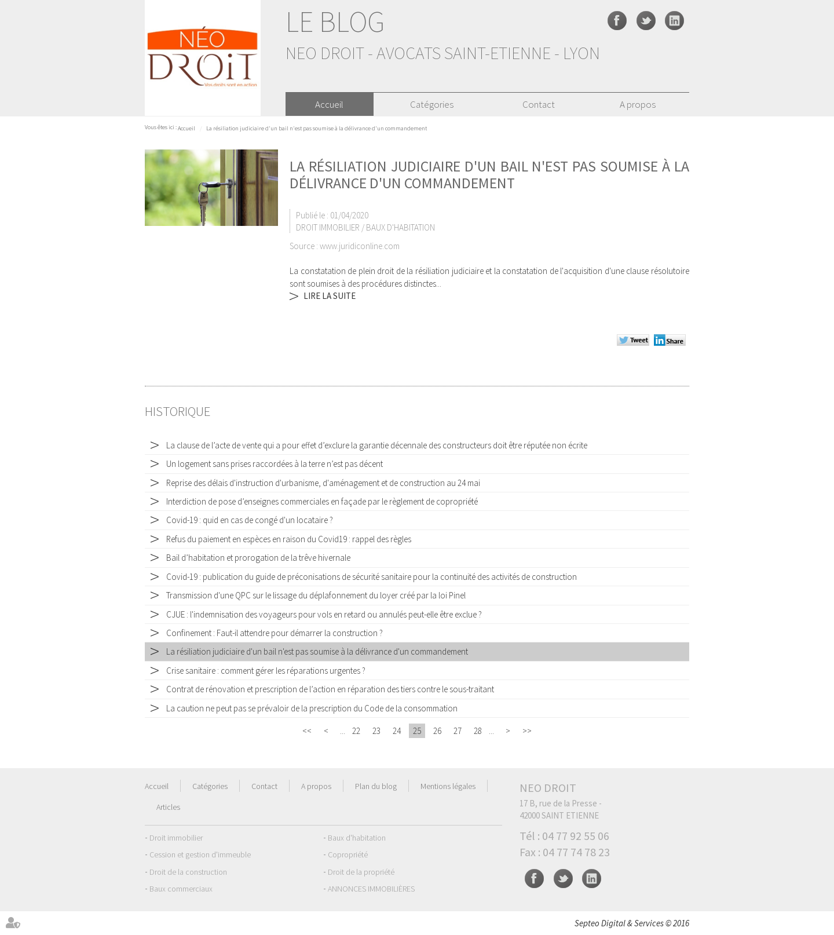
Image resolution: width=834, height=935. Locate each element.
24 (397, 730)
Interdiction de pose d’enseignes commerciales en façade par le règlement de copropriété (322, 501)
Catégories (431, 104)
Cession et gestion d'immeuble (200, 854)
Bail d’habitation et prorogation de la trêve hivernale (258, 557)
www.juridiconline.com (360, 245)
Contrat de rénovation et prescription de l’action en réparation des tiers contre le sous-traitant (330, 689)
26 (437, 730)
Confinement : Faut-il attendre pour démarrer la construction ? (274, 632)
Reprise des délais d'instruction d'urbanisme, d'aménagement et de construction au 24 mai (323, 482)
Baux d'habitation (357, 837)
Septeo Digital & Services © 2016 (632, 923)
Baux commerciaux (181, 888)
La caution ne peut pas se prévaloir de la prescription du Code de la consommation (312, 708)
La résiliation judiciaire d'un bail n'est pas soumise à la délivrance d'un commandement (316, 128)
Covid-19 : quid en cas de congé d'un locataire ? (249, 519)
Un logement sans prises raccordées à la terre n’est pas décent (274, 463)
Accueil (329, 104)
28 (478, 730)
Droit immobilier (176, 837)
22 (356, 730)
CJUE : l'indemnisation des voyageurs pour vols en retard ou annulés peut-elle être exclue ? (324, 614)
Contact (538, 104)
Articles (168, 807)
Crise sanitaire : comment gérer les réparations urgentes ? (265, 670)
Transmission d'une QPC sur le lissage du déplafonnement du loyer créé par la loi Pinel (316, 595)
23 (376, 730)
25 (417, 730)
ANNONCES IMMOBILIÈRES (371, 888)
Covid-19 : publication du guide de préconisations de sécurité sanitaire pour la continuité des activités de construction (371, 576)
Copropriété (348, 854)
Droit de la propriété (361, 872)
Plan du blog (376, 786)
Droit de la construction (188, 872)
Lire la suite (329, 295)
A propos (638, 104)
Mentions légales (447, 786)
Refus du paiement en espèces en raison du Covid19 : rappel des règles (288, 539)
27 (457, 730)
